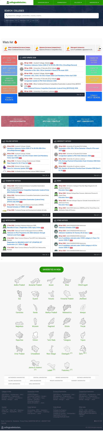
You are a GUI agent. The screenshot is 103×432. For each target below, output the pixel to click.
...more (16, 401)
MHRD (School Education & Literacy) (87, 415)
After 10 (5, 412)
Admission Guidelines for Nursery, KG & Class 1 (75, 236)
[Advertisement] (51, 32)
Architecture (14, 396)
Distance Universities (59, 381)
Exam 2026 (34, 20)
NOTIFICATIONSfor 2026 (94, 79)
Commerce (18, 399)
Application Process (59, 417)
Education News (78, 192)
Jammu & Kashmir (33, 405)
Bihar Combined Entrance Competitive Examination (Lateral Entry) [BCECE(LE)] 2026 (52, 86)
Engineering (15, 398)
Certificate (5, 413)
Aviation (10, 399)
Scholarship (71, 415)
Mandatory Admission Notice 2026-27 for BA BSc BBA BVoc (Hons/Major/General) (50, 64)
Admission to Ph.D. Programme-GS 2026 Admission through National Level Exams (26, 237)
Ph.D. (19, 413)
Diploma (20, 412)
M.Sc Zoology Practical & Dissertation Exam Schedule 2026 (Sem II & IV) (47, 92)
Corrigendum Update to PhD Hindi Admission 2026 (42, 80)
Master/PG (13, 413)
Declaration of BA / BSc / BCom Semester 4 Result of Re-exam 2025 (46, 69)
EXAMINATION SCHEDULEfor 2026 (94, 60)
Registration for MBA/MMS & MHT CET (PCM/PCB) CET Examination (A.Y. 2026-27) (26, 245)
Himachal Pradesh (33, 403)
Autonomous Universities (13, 381)
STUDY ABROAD (94, 87)
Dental (4, 401)
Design (10, 401)
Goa (42, 399)
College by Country (59, 415)
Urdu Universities (53, 385)
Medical (4, 399)
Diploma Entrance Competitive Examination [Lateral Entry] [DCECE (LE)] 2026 (28, 203)
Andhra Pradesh (32, 396)
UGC (85, 412)
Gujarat (29, 401)
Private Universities (11, 385)
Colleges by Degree (59, 412)
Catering (46, 413)
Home (2, 423)
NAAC (91, 412)
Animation (44, 412)
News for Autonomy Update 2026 (19, 171)
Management (6, 398)
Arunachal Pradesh (33, 398)
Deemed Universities (44, 381)
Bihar (29, 399)
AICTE (81, 412)
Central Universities (29, 381)
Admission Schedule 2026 (72, 231)
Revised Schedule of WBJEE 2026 (25, 210)
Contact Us (8, 423)
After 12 (13, 412)
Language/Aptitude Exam (61, 418)
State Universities (40, 385)
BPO (37, 412)
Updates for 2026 (9, 89)
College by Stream (59, 413)
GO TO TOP (98, 423)
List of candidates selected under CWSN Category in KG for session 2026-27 (78, 250)
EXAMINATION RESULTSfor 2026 (94, 70)
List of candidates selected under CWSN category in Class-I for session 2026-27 (79, 242)
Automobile (38, 413)
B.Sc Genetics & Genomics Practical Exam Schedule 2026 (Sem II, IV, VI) (79, 173)
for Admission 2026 (9, 60)
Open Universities (88, 381)
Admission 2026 (43, 2)
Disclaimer (16, 423)
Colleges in (9, 98)
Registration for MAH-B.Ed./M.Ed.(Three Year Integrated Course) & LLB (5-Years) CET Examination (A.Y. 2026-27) (27, 255)
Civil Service (31, 415)
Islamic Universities (74, 381)
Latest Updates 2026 (11, 20)
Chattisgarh (36, 399)
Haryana (36, 401)
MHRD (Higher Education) (87, 413)
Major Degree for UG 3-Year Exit (23, 166)
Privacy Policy (24, 423)
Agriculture (5, 396)
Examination (61, 2)
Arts (21, 396)
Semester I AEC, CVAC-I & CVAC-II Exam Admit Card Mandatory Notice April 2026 (50, 75)
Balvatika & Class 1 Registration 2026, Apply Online (25, 231)
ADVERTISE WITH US (34, 423)
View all (80, 94)
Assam (43, 398)
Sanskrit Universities (26, 385)
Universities (94, 2)
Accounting (31, 412)
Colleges (78, 2)
